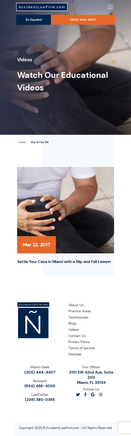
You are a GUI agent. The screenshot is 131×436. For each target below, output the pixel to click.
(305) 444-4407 (83, 20)
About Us (76, 305)
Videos (73, 329)
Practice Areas (79, 311)
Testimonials (78, 317)
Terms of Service (81, 348)
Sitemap (75, 354)
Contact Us (77, 336)
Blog (72, 323)
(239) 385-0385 (40, 399)
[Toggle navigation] (110, 7)
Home (22, 142)
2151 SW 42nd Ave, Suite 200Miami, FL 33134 (91, 377)
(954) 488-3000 (39, 385)
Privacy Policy (79, 342)
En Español (34, 20)
